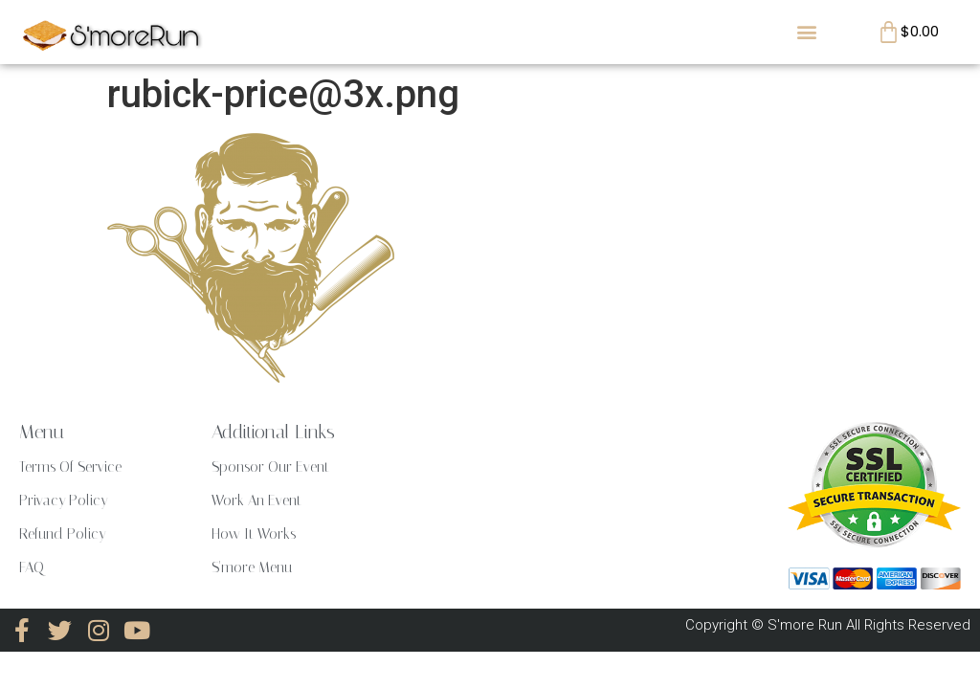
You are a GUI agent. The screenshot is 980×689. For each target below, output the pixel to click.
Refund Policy (62, 534)
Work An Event (256, 500)
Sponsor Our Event (270, 467)
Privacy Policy (63, 500)
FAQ (31, 567)
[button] (807, 32)
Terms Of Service (70, 467)
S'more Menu (252, 567)
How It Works (254, 534)
